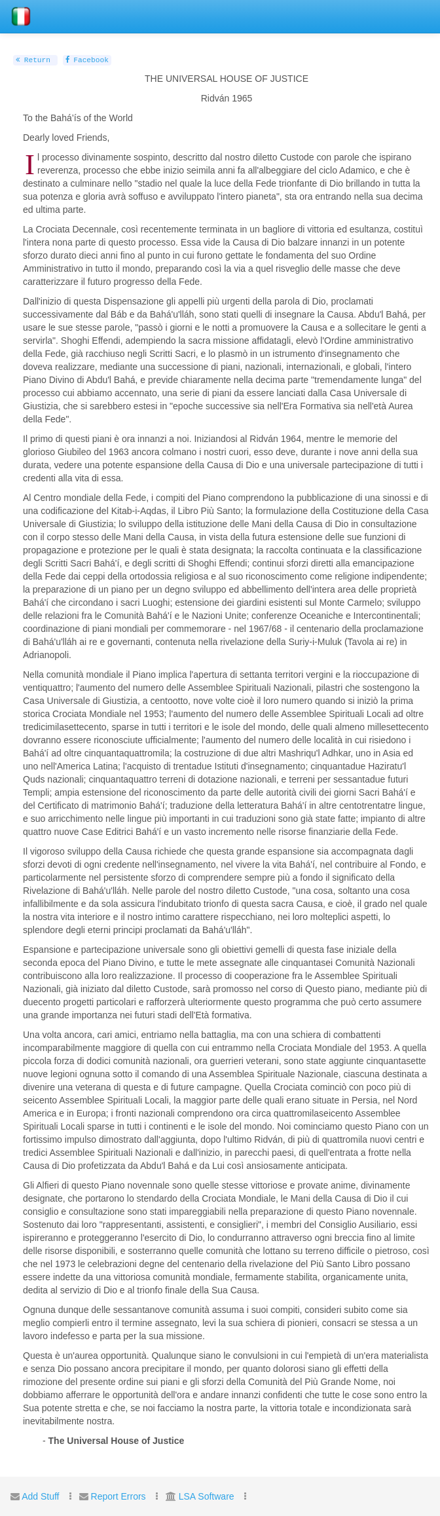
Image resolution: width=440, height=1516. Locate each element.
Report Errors (118, 1496)
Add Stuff (40, 1496)
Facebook (87, 60)
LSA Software (206, 1496)
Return (33, 60)
